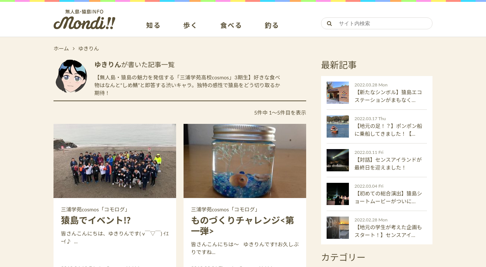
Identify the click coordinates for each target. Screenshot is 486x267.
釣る (272, 25)
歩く (190, 25)
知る (153, 25)
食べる (231, 25)
